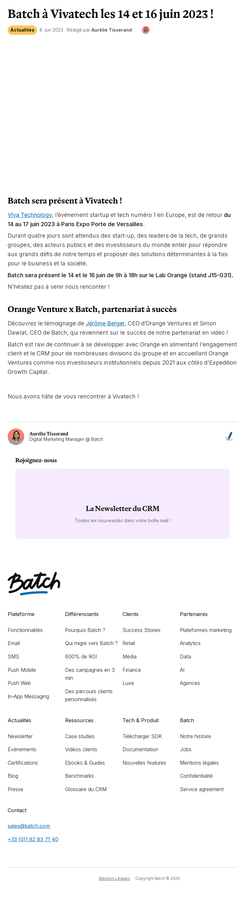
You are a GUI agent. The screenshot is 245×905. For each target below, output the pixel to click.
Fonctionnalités (25, 630)
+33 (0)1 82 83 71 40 (33, 839)
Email (14, 643)
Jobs (185, 749)
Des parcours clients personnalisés (89, 695)
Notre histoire (195, 736)
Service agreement (202, 789)
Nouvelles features (144, 763)
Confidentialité (196, 776)
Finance (131, 670)
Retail (128, 643)
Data (185, 656)
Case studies (80, 736)
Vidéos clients (81, 749)
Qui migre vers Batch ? (91, 643)
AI (182, 670)
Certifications (23, 763)
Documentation (140, 749)
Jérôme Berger (105, 323)
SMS (13, 656)
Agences (190, 683)
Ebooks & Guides (85, 763)
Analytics (190, 643)
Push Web (19, 683)
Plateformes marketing (206, 630)
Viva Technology (30, 214)
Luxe (128, 683)
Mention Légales (114, 878)
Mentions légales (199, 763)
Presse (15, 789)
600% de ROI (81, 656)
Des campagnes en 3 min (90, 674)
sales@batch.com (29, 826)
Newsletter (20, 736)
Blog (13, 776)
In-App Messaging (28, 696)
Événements (22, 749)
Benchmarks (79, 776)
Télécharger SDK (142, 736)
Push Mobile (22, 670)
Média (129, 656)
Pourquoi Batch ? (85, 630)
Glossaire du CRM (86, 789)
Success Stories (141, 630)
